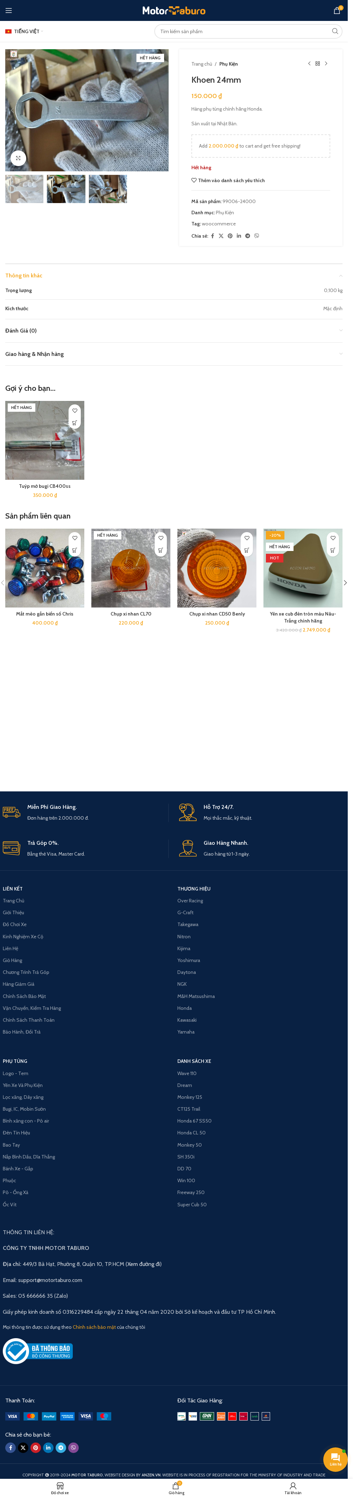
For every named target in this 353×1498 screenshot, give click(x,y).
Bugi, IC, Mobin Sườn (24, 1109)
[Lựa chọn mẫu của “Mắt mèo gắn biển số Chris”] (75, 550)
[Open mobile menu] (9, 10)
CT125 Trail (188, 1109)
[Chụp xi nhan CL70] (130, 568)
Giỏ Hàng (12, 960)
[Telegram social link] (247, 236)
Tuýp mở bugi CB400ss (45, 486)
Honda (184, 1008)
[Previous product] (309, 64)
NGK (182, 984)
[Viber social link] (256, 236)
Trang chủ (201, 64)
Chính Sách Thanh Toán (29, 1020)
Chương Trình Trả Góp (26, 972)
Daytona (186, 972)
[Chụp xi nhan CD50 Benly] (216, 568)
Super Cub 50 (192, 1204)
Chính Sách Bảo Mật (24, 996)
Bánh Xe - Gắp (18, 1168)
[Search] (248, 31)
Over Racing (190, 900)
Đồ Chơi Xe (15, 924)
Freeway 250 (191, 1192)
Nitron (184, 936)
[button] (12, 110)
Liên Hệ (10, 948)
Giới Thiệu (13, 912)
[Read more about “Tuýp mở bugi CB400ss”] (75, 423)
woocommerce (219, 224)
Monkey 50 (189, 1145)
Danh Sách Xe (194, 1061)
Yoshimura (188, 960)
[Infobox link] (85, 813)
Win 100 (186, 1180)
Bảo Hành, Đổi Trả (22, 1032)
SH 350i (186, 1157)
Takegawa (187, 924)
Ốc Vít (9, 1204)
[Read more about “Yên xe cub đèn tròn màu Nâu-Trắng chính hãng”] (333, 550)
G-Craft (185, 912)
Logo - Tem (15, 1073)
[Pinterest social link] (230, 236)
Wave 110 (187, 1073)
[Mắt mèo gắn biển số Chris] (44, 568)
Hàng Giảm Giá (18, 984)
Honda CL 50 (191, 1133)
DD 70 (184, 1168)
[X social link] (221, 236)
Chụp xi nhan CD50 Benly (217, 614)
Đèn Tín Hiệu (16, 1133)
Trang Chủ (13, 900)
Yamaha (186, 1032)
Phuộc (9, 1180)
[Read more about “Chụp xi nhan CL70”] (161, 550)
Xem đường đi (143, 1264)
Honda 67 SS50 (194, 1121)
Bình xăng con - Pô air (26, 1121)
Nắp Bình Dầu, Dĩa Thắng (29, 1157)
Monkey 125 (189, 1097)
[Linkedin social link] (239, 236)
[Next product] (326, 64)
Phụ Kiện (228, 64)
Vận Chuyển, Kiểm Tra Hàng (32, 1008)
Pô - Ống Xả (15, 1192)
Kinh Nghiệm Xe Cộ (23, 936)
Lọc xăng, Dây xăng (23, 1097)
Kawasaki (187, 1020)
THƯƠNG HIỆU (194, 889)
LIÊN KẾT (13, 889)
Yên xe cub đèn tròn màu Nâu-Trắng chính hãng (303, 617)
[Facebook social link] (212, 236)
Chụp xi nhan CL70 (131, 614)
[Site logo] (174, 10)
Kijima (183, 948)
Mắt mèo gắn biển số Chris (44, 614)
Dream (184, 1085)
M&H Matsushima (196, 996)
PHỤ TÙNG (15, 1061)
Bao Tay (11, 1145)
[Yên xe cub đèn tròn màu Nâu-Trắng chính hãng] (303, 568)
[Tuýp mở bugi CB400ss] (44, 440)
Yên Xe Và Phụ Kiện (23, 1085)
